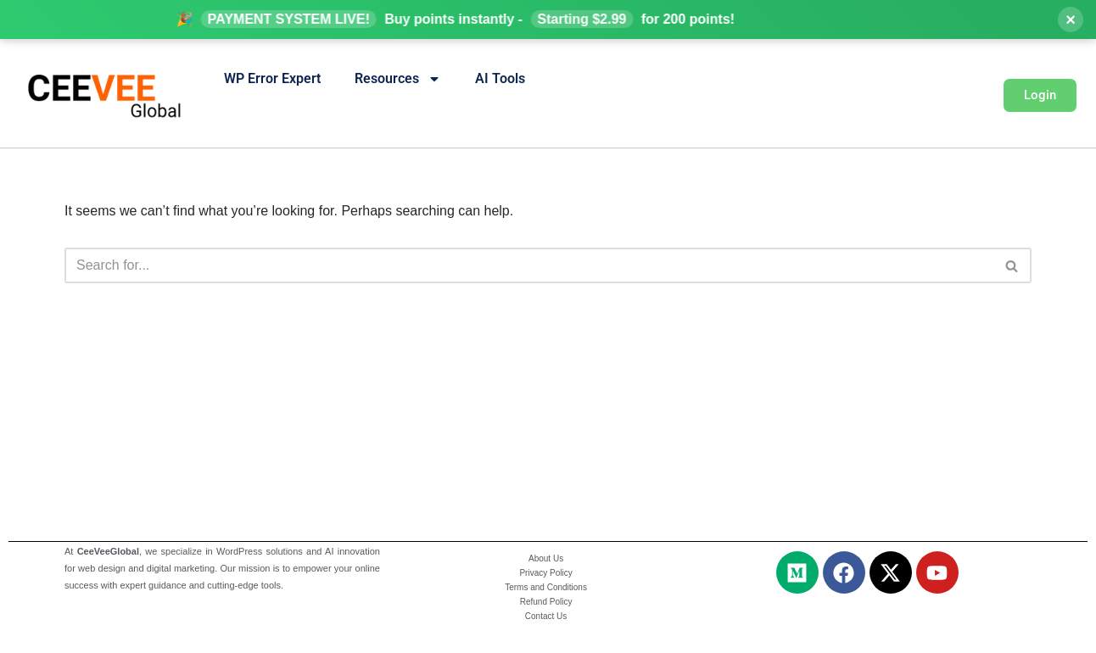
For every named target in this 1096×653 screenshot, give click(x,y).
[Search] (528, 265)
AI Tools (500, 78)
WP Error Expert (272, 78)
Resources (398, 79)
